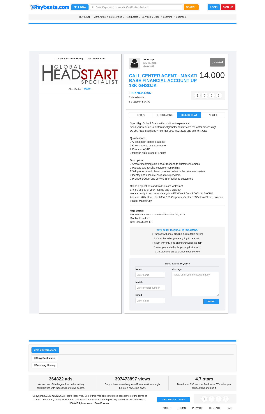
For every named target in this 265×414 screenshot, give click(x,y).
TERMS (181, 408)
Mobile (139, 282)
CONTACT (214, 408)
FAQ (229, 408)
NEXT (213, 115)
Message (177, 269)
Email (138, 295)
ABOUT (167, 408)
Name (138, 269)
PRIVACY (197, 408)
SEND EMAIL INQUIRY (177, 263)
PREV (141, 115)
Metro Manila (137, 97)
